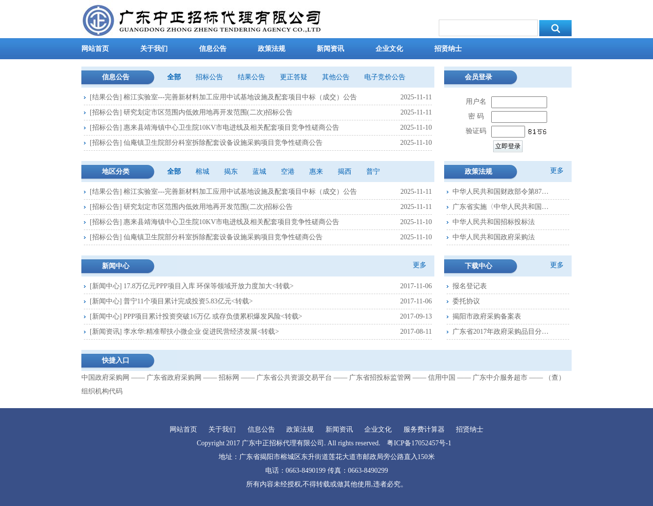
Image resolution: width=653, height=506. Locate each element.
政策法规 (271, 48)
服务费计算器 (424, 429)
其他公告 (336, 77)
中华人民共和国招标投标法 (493, 222)
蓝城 (259, 171)
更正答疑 (293, 77)
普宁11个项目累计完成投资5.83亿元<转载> (188, 301)
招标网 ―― (237, 377)
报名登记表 (469, 286)
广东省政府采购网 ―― (182, 377)
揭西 (345, 171)
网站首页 (95, 48)
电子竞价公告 (384, 77)
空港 (288, 171)
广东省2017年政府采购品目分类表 (501, 331)
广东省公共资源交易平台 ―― (302, 377)
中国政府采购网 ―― (113, 377)
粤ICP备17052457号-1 (419, 443)
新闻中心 (106, 286)
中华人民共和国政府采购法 (493, 237)
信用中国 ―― (449, 377)
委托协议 (466, 301)
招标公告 (209, 77)
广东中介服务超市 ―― (508, 377)
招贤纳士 (448, 48)
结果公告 (251, 77)
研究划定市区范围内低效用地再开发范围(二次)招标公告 (208, 112)
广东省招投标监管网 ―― (388, 377)
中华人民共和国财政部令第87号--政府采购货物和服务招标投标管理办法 (501, 191)
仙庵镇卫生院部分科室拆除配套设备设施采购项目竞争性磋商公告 (223, 142)
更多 (420, 265)
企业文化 (389, 48)
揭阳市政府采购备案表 (486, 316)
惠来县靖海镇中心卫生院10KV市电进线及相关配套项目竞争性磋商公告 (231, 127)
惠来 (316, 171)
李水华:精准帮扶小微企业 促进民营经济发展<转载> (201, 331)
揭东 (231, 171)
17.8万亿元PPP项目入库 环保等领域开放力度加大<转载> (209, 286)
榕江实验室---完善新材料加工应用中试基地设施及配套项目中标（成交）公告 (240, 97)
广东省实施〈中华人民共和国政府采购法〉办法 (501, 206)
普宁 (373, 171)
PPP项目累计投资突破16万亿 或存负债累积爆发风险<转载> (213, 316)
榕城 (202, 171)
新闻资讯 (330, 48)
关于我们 (154, 48)
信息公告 (212, 48)
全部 (174, 77)
